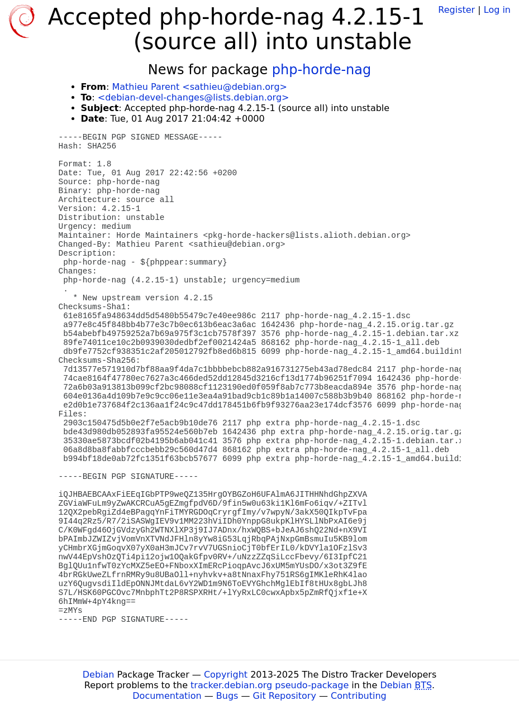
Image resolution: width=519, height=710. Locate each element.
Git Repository (284, 695)
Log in (497, 9)
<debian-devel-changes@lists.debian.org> (193, 97)
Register (456, 9)
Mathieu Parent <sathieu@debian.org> (199, 86)
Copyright (225, 674)
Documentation (166, 695)
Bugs (227, 695)
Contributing (359, 695)
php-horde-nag (322, 70)
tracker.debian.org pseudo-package (270, 685)
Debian (99, 674)
